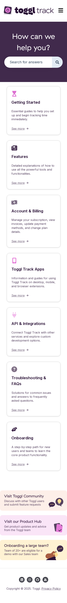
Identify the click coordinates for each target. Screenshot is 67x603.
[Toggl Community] (45, 580)
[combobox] (28, 62)
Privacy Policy (51, 588)
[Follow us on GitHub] (37, 580)
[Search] (57, 62)
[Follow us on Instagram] (30, 580)
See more (18, 128)
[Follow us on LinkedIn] (22, 580)
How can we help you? (33, 41)
